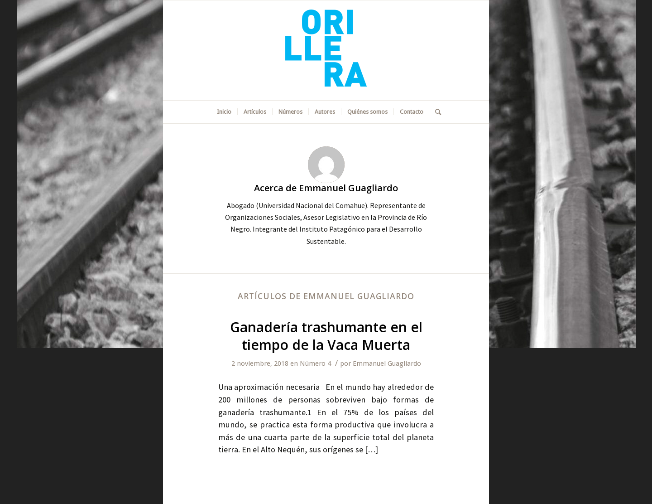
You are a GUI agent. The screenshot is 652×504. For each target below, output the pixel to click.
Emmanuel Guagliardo (387, 363)
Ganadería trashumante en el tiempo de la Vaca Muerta (326, 336)
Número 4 (315, 363)
